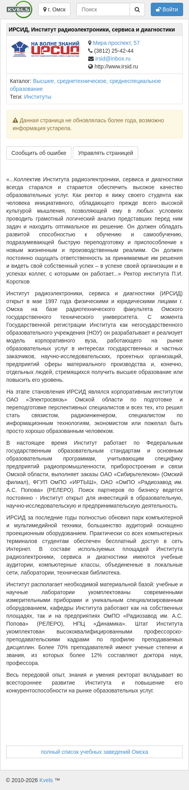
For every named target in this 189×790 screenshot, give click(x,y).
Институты (37, 97)
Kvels (46, 780)
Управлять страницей (105, 153)
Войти (167, 9)
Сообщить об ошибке (38, 153)
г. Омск (54, 9)
